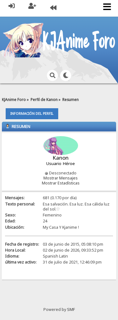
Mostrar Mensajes (60, 178)
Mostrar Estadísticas (61, 183)
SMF (71, 309)
